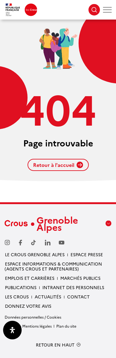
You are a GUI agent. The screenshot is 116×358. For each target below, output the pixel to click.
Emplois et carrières (29, 278)
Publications (21, 287)
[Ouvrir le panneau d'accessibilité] (12, 330)
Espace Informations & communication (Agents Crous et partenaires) (53, 266)
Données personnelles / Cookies (33, 317)
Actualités (48, 296)
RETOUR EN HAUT (55, 345)
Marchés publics (80, 278)
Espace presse (87, 254)
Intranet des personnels (73, 287)
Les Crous (17, 296)
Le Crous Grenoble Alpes (35, 254)
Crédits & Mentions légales (28, 326)
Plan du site (66, 326)
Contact (78, 296)
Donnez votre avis (28, 306)
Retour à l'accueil (58, 164)
